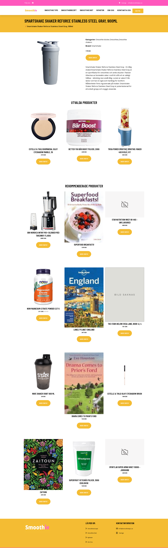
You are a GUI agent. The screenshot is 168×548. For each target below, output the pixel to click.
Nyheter (90, 539)
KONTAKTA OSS (124, 10)
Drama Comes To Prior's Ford (84, 417)
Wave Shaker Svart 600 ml (43, 394)
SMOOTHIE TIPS (51, 10)
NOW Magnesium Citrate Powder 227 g (43, 309)
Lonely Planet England (84, 330)
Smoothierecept (93, 530)
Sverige (121, 3)
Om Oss (90, 543)
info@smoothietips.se (134, 3)
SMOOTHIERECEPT (69, 10)
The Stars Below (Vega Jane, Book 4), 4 (125, 324)
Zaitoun (43, 493)
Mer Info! (93, 58)
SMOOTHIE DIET (86, 10)
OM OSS (110, 10)
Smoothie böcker (103, 39)
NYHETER (100, 10)
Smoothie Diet (92, 534)
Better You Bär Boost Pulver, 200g (84, 149)
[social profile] (32, 3)
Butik (137, 11)
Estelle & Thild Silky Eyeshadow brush (124, 394)
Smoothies (114, 39)
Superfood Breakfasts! (84, 244)
